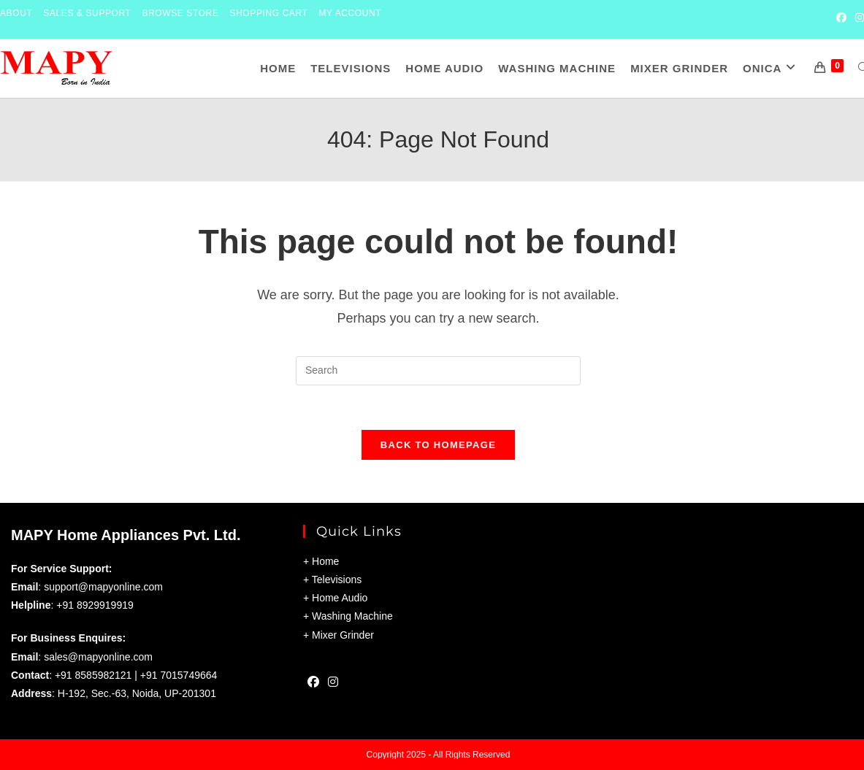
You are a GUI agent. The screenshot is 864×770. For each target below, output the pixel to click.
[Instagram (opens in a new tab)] (857, 19)
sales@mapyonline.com (98, 657)
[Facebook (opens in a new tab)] (841, 19)
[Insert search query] (438, 370)
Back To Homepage (438, 444)
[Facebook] (313, 684)
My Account (349, 13)
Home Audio (339, 598)
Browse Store (180, 13)
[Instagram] (333, 684)
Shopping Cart (269, 13)
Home (325, 561)
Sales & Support (87, 13)
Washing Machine (352, 617)
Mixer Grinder (343, 635)
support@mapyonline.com (103, 587)
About (16, 13)
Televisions (337, 579)
